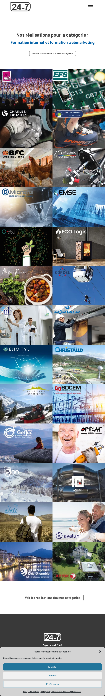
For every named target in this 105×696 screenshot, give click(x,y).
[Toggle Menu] (90, 6)
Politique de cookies (31, 691)
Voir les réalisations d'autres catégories (52, 53)
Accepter (52, 666)
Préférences (52, 684)
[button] (100, 651)
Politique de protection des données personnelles (61, 691)
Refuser (52, 675)
